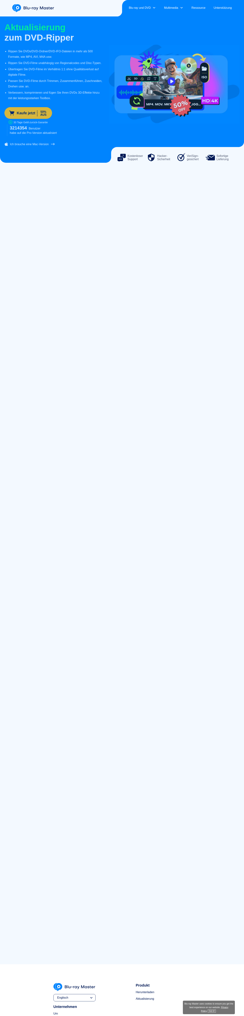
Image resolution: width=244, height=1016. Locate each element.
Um (55, 1013)
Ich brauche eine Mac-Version (26, 144)
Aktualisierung (145, 998)
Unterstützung (223, 7)
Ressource (198, 7)
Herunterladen (145, 992)
